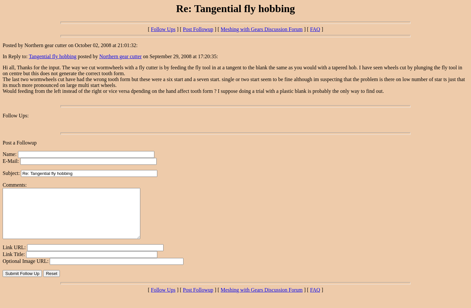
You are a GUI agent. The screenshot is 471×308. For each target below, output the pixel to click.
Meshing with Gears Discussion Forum (262, 29)
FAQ (315, 29)
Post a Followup (20, 142)
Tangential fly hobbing (53, 56)
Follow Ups (163, 29)
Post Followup (198, 29)
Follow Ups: (16, 115)
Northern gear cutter (120, 56)
